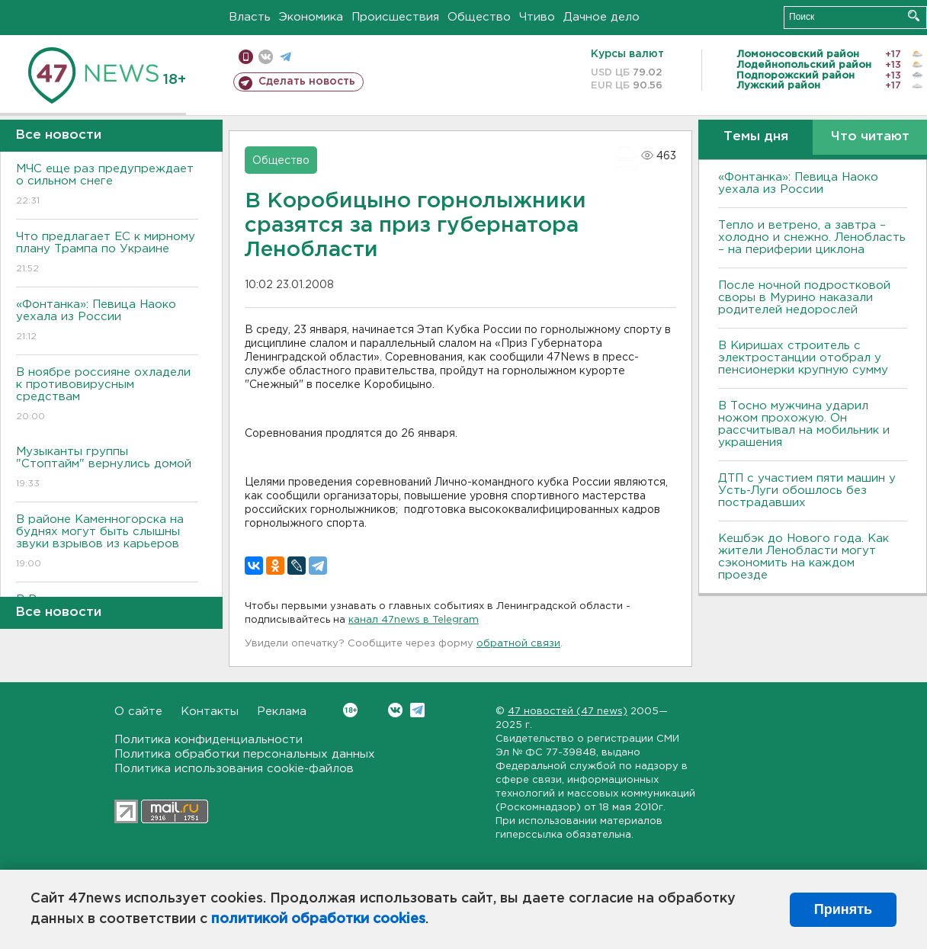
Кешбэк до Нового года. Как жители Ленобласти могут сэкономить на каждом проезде (803, 557)
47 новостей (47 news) (567, 711)
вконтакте (265, 57)
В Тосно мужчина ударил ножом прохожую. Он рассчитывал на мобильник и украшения (804, 424)
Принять (843, 909)
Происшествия (395, 17)
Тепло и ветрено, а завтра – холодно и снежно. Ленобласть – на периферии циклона (812, 237)
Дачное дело (601, 17)
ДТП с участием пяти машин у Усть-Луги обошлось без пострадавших (807, 490)
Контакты (210, 712)
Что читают (870, 137)
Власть (250, 17)
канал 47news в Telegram (413, 620)
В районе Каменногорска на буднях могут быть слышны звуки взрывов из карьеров (107, 542)
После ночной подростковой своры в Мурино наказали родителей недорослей (804, 298)
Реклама (281, 712)
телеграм (285, 57)
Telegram (417, 710)
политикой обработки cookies (318, 919)
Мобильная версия (246, 57)
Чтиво (537, 17)
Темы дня (755, 137)
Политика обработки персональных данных (244, 754)
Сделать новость (306, 81)
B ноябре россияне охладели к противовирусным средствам (107, 395)
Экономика (311, 17)
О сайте (138, 712)
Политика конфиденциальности (208, 740)
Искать (913, 15)
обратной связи (518, 644)
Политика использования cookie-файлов (234, 769)
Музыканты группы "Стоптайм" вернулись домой (107, 468)
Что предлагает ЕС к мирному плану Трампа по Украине (107, 253)
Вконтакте (350, 710)
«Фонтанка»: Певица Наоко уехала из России (107, 321)
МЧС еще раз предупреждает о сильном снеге (107, 185)
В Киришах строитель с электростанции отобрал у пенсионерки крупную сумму (803, 358)
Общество (479, 17)
